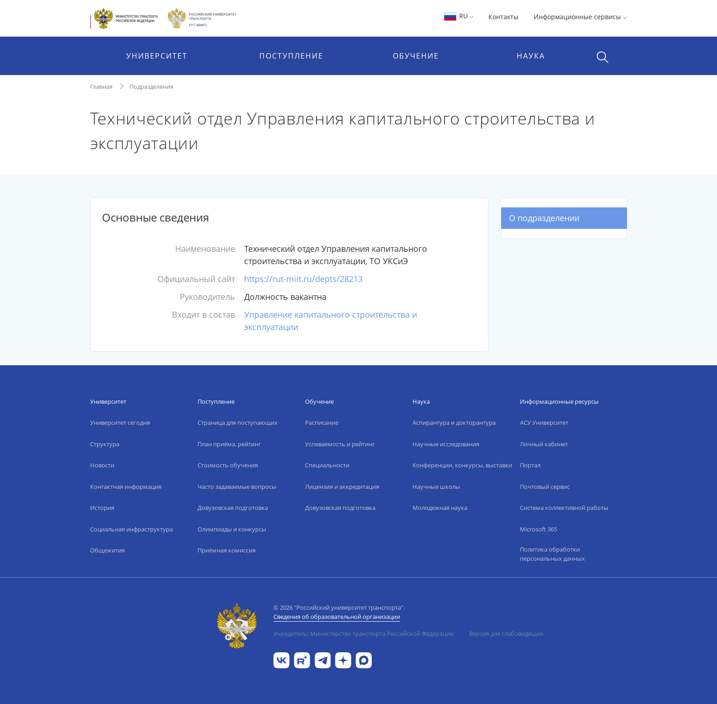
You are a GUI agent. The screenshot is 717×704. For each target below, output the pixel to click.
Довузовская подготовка (233, 508)
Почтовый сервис (545, 486)
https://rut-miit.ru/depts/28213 (303, 278)
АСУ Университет (544, 422)
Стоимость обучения (228, 465)
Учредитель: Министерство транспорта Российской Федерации (363, 633)
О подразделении (544, 217)
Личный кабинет (544, 444)
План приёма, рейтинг (229, 444)
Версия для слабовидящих (506, 633)
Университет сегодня (120, 422)
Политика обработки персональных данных (552, 554)
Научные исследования (445, 444)
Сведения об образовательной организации (336, 616)
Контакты (503, 16)
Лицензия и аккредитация (342, 486)
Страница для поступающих (238, 422)
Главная (101, 86)
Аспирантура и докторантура (454, 422)
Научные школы (436, 486)
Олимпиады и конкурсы (232, 529)
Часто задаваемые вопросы (237, 486)
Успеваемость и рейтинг (340, 444)
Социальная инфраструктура (131, 529)
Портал (530, 465)
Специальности (327, 465)
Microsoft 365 (538, 529)
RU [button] (458, 15)
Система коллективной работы (564, 508)
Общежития (107, 550)
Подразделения (151, 86)
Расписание (321, 422)
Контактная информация (125, 486)
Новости (102, 465)
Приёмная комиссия (227, 550)
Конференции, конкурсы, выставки (462, 465)
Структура (104, 444)
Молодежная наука (439, 508)
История (102, 508)
